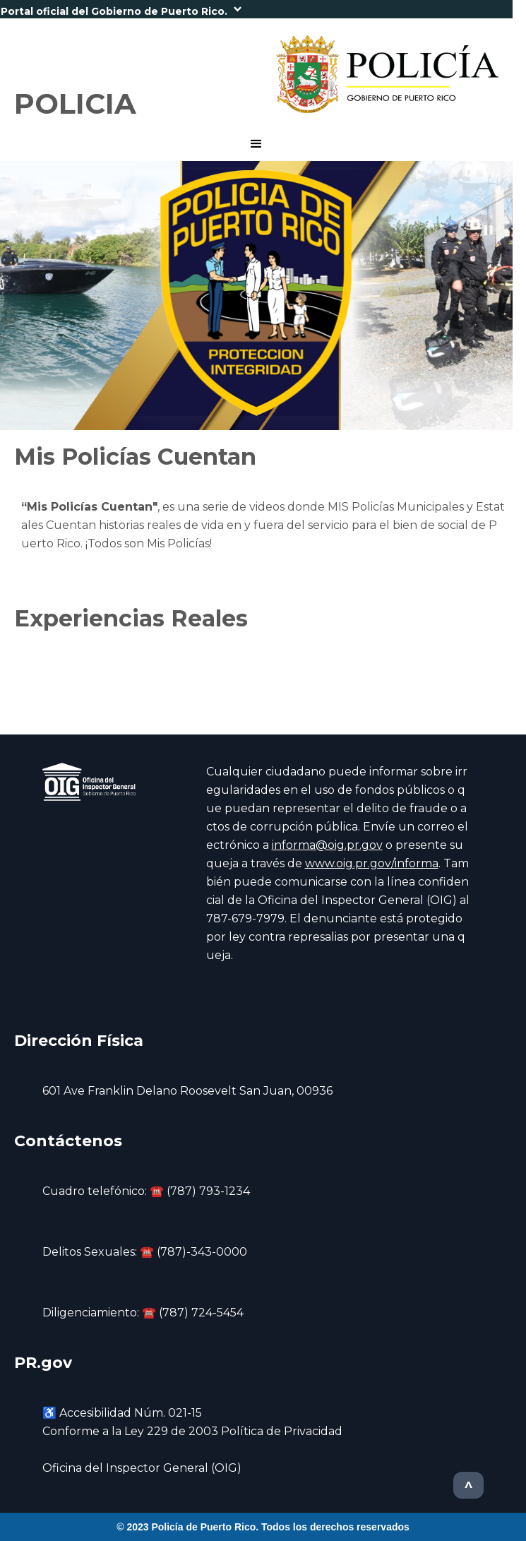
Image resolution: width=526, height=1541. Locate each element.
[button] (256, 9)
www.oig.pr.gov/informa (371, 863)
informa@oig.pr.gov (327, 845)
